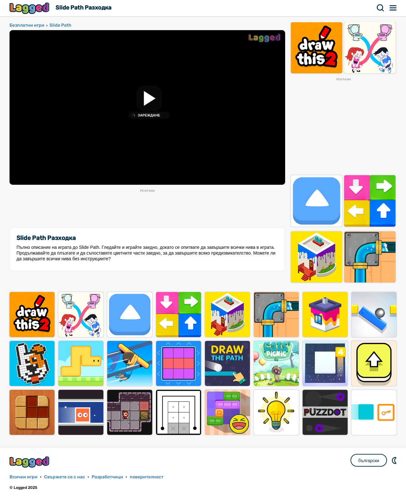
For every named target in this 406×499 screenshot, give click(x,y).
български (368, 460)
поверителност (146, 477)
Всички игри (23, 477)
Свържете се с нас (64, 477)
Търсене (380, 8)
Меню (393, 8)
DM (395, 460)
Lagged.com (30, 462)
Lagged (30, 8)
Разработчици (107, 477)
